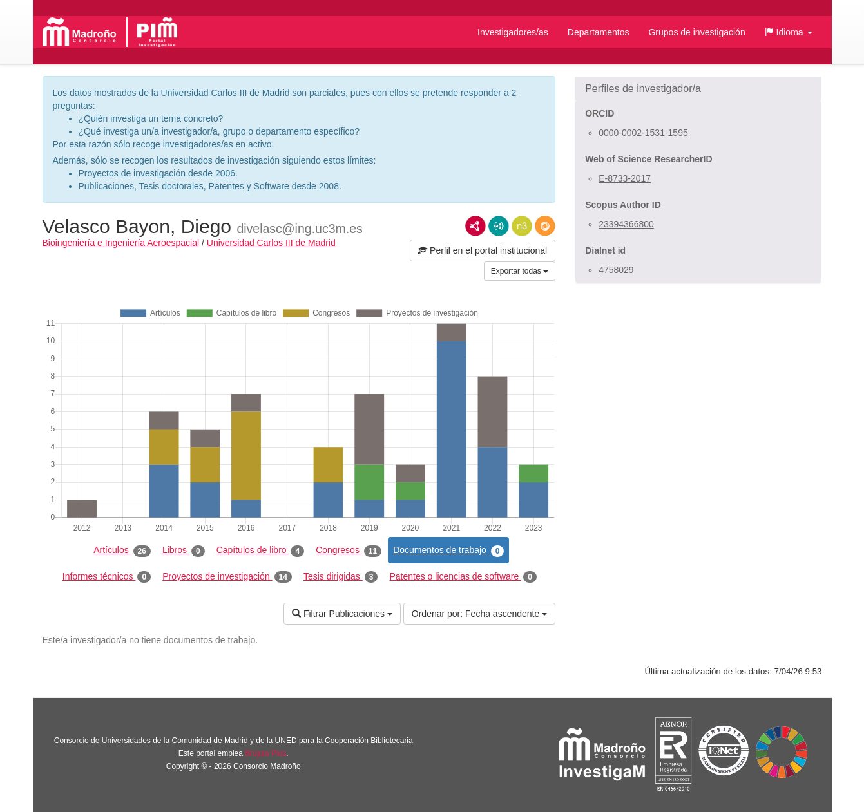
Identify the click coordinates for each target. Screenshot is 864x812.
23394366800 (626, 224)
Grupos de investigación (696, 32)
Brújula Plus (265, 753)
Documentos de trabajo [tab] (448, 550)
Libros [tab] (183, 550)
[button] (788, 32)
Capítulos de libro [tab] (260, 550)
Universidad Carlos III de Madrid (271, 243)
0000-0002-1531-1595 (643, 132)
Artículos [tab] (122, 550)
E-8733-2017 (625, 178)
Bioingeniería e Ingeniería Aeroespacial (121, 243)
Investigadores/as (512, 32)
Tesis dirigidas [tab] (340, 577)
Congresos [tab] (348, 550)
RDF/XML (475, 226)
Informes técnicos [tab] (106, 577)
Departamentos (598, 32)
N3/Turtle (522, 226)
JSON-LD (498, 226)
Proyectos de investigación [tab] (227, 577)
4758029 (616, 270)
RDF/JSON (545, 226)
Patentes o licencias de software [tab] (462, 577)
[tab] (698, 89)
